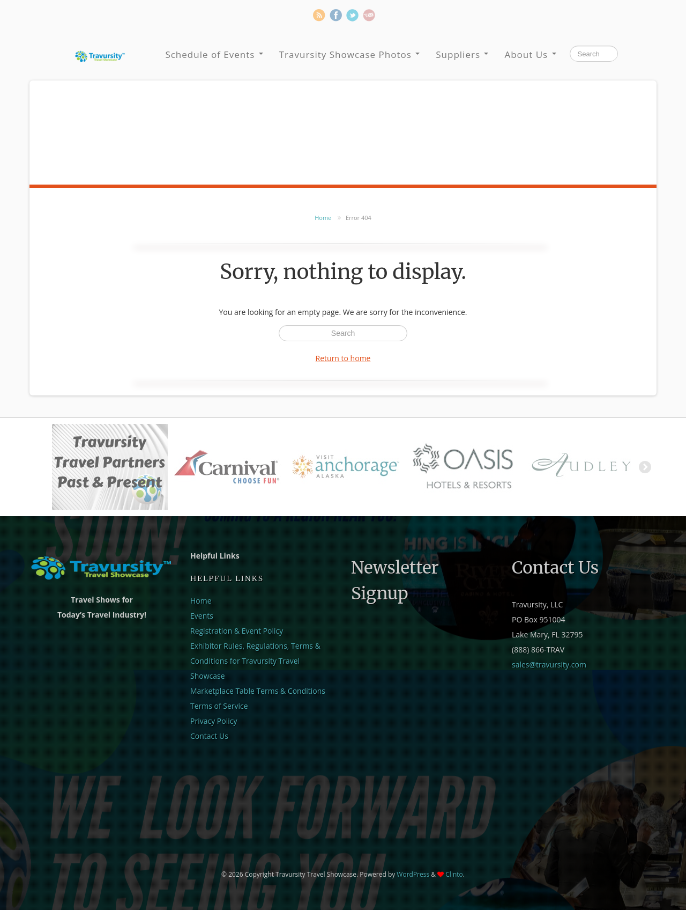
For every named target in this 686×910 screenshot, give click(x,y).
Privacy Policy (213, 721)
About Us (530, 54)
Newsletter (369, 15)
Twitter (352, 15)
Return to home (343, 358)
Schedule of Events (214, 54)
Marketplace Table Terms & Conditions (257, 691)
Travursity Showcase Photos (349, 54)
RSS (319, 15)
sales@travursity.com (549, 664)
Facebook (336, 15)
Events (201, 616)
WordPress (413, 874)
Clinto (454, 874)
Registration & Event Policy (236, 631)
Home (323, 218)
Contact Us (209, 736)
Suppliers (462, 54)
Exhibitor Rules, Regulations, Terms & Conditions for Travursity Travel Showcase (255, 661)
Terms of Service (219, 706)
